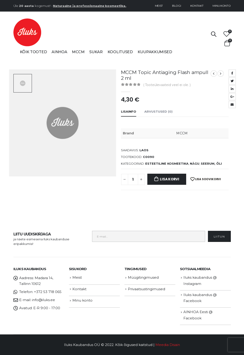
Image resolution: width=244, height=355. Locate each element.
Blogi (176, 5)
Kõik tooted (33, 52)
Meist (159, 5)
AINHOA (59, 52)
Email (232, 104)
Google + (232, 96)
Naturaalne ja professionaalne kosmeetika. (89, 6)
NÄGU (194, 163)
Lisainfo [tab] (128, 111)
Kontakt (197, 5)
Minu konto (222, 5)
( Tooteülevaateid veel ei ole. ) (167, 85)
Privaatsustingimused (146, 289)
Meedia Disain (167, 345)
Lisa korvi (169, 179)
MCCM (78, 52)
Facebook (232, 73)
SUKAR (96, 52)
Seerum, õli (211, 163)
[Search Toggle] (213, 34)
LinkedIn (232, 89)
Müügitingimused (143, 277)
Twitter (232, 81)
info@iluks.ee (43, 300)
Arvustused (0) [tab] (158, 111)
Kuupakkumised (155, 52)
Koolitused (120, 52)
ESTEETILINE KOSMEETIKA (166, 163)
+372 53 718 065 (48, 292)
